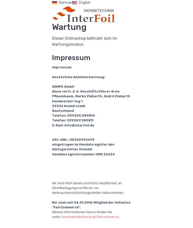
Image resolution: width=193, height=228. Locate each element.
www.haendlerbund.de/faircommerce (90, 217)
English (81, 2)
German (62, 2)
